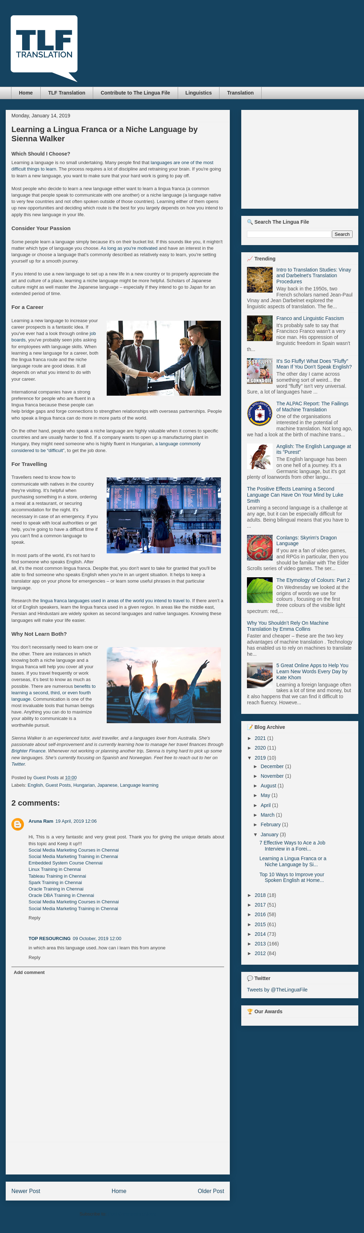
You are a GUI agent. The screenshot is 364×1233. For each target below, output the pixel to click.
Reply (34, 917)
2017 (261, 905)
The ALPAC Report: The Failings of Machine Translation (313, 406)
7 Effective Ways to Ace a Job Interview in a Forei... (292, 846)
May (266, 795)
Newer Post (25, 1191)
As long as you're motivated (129, 248)
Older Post (211, 1191)
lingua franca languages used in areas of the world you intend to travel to (114, 600)
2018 (261, 895)
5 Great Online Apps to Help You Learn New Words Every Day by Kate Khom (313, 671)
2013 (261, 944)
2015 (261, 924)
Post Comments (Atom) (132, 1214)
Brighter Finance (28, 751)
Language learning (139, 785)
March (268, 815)
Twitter (18, 764)
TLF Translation (66, 93)
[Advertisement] (117, 1158)
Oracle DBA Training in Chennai (61, 895)
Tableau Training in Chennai (57, 876)
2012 (261, 953)
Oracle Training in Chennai (56, 889)
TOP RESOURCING (50, 938)
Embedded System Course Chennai (65, 863)
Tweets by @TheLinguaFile (277, 990)
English (35, 785)
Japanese (107, 785)
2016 (261, 914)
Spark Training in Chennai (55, 882)
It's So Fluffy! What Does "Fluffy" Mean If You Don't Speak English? (314, 364)
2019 (261, 758)
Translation (240, 93)
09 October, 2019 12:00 (97, 938)
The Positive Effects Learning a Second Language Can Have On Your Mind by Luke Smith (295, 495)
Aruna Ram (41, 821)
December (273, 766)
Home (26, 93)
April (266, 805)
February (271, 824)
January (270, 834)
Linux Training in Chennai (55, 869)
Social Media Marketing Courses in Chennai (74, 850)
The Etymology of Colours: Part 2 (313, 580)
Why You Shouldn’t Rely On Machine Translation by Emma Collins (288, 626)
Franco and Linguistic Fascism (310, 318)
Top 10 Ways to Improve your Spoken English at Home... (291, 877)
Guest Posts (58, 785)
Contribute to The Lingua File (135, 93)
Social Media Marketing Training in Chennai (73, 856)
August (269, 785)
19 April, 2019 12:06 (76, 821)
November (273, 776)
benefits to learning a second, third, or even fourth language (53, 693)
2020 (261, 748)
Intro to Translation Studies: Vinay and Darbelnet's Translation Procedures (314, 276)
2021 (261, 738)
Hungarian (84, 785)
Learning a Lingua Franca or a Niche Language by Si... (293, 861)
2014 (261, 934)
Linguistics (199, 93)
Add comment (29, 972)
